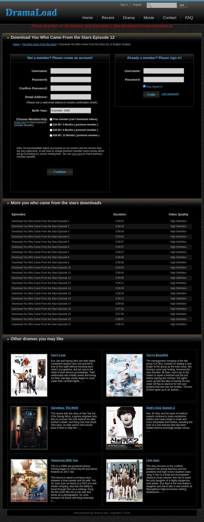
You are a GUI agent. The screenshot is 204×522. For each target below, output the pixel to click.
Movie (149, 17)
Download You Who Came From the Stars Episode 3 (40, 231)
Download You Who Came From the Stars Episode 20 (41, 319)
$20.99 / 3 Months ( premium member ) (75, 124)
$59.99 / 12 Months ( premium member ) (75, 135)
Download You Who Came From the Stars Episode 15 (41, 293)
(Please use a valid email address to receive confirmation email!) (62, 102)
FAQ (189, 17)
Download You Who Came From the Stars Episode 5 (40, 241)
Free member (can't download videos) (74, 119)
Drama (129, 17)
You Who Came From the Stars (39, 44)
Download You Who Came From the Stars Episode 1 (40, 221)
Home (87, 17)
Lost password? (170, 93)
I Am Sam (152, 460)
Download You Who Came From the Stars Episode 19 (41, 314)
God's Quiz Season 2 (160, 407)
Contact (169, 17)
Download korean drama (33, 12)
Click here (20, 122)
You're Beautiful (157, 355)
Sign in (124, 4)
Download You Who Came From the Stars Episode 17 (41, 303)
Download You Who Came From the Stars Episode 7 (40, 252)
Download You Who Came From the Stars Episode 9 (40, 262)
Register (137, 4)
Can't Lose (58, 355)
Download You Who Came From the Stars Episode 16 (41, 298)
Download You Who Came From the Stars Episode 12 (41, 277)
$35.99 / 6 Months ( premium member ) (75, 130)
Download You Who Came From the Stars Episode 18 (41, 308)
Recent (108, 17)
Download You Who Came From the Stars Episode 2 (40, 226)
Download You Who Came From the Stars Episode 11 (41, 272)
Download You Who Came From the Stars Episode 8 (40, 257)
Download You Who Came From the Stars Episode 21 (41, 324)
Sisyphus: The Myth (64, 407)
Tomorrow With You (64, 460)
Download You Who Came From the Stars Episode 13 (41, 283)
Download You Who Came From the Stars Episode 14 (41, 288)
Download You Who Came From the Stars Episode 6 (40, 247)
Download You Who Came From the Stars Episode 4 (40, 236)
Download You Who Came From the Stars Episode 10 (41, 267)
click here (77, 153)
